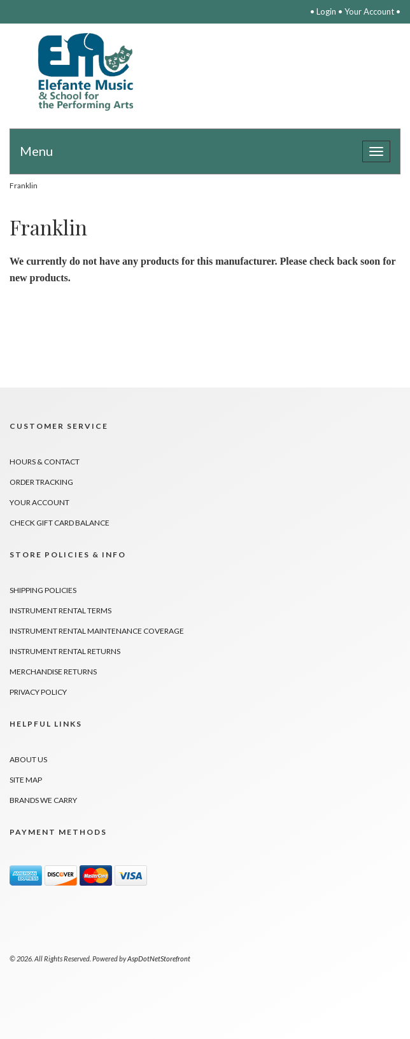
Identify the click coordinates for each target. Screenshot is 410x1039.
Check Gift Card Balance (60, 522)
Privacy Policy (38, 692)
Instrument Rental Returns (65, 651)
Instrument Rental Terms (60, 610)
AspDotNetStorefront (158, 958)
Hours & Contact (45, 461)
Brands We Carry (43, 800)
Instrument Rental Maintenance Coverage (97, 631)
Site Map (26, 779)
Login (326, 11)
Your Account (369, 11)
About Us (28, 759)
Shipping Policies (43, 590)
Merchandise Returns (53, 671)
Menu (36, 150)
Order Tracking (41, 482)
